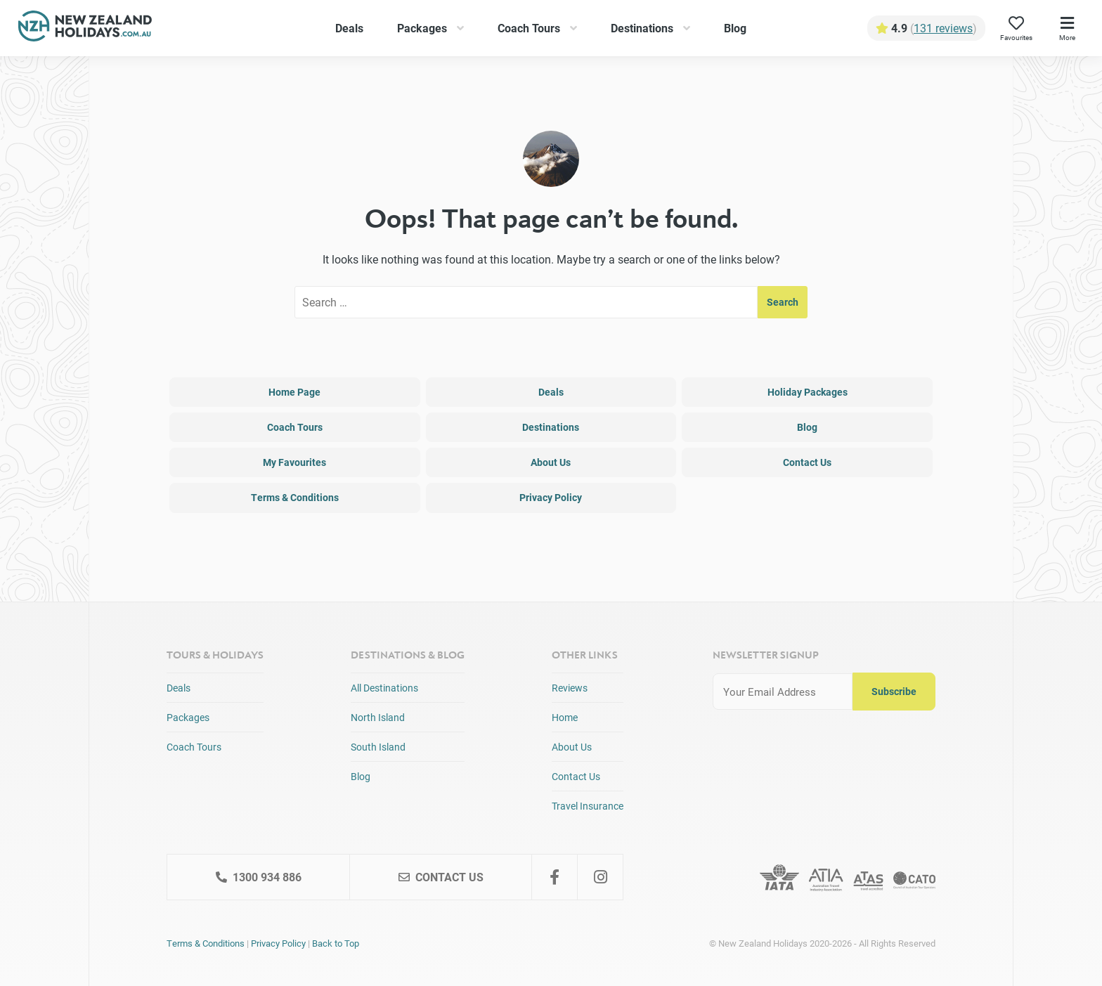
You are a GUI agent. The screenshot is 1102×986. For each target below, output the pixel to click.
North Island (378, 717)
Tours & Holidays (215, 655)
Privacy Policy (550, 497)
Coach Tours (529, 27)
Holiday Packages (807, 391)
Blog (735, 27)
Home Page (294, 391)
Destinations (642, 27)
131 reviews (943, 27)
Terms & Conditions (295, 497)
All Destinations (384, 687)
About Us (551, 462)
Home (565, 717)
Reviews (570, 687)
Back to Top (335, 943)
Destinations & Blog (408, 655)
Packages (422, 27)
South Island (378, 746)
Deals (349, 27)
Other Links (585, 655)
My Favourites (294, 462)
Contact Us (807, 462)
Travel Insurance (587, 805)
